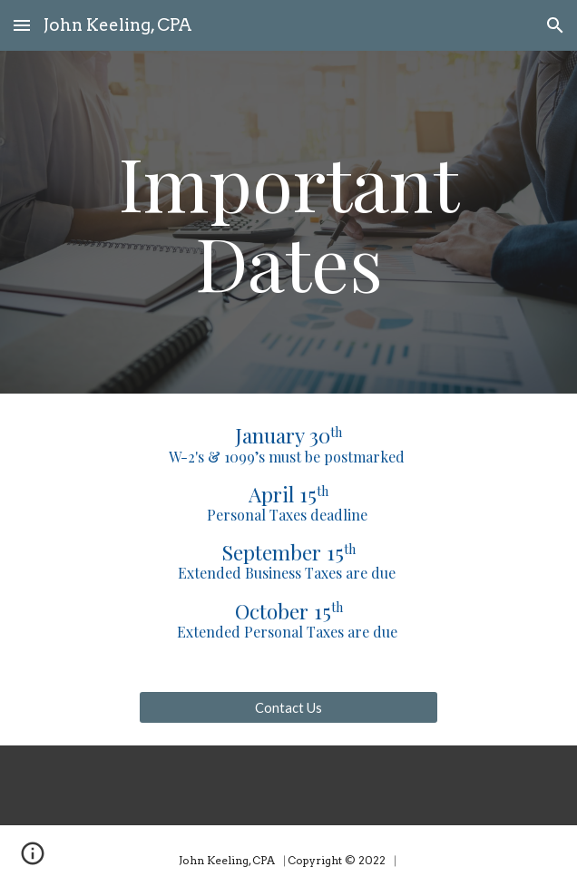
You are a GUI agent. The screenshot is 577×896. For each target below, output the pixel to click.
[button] (22, 25)
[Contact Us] (288, 707)
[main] (288, 222)
